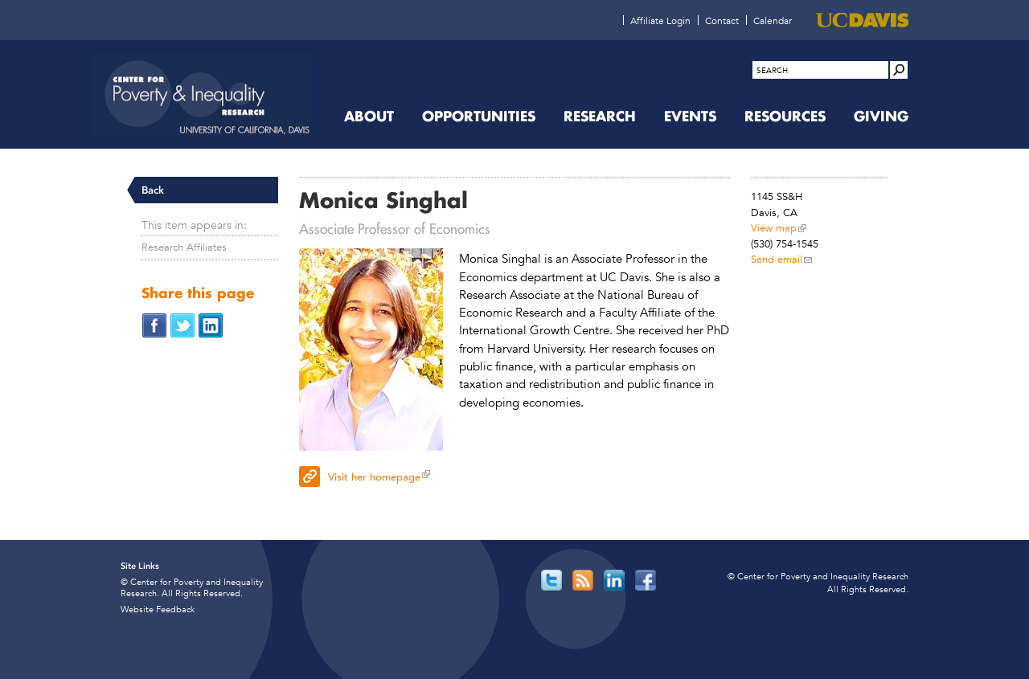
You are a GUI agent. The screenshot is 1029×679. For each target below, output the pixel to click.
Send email (776, 259)
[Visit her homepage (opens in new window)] (514, 475)
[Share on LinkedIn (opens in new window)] (210, 324)
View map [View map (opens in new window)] (774, 228)
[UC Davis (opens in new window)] (862, 20)
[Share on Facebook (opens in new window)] (154, 324)
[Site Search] (899, 70)
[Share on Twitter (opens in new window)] (182, 324)
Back (152, 190)
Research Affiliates (184, 247)
